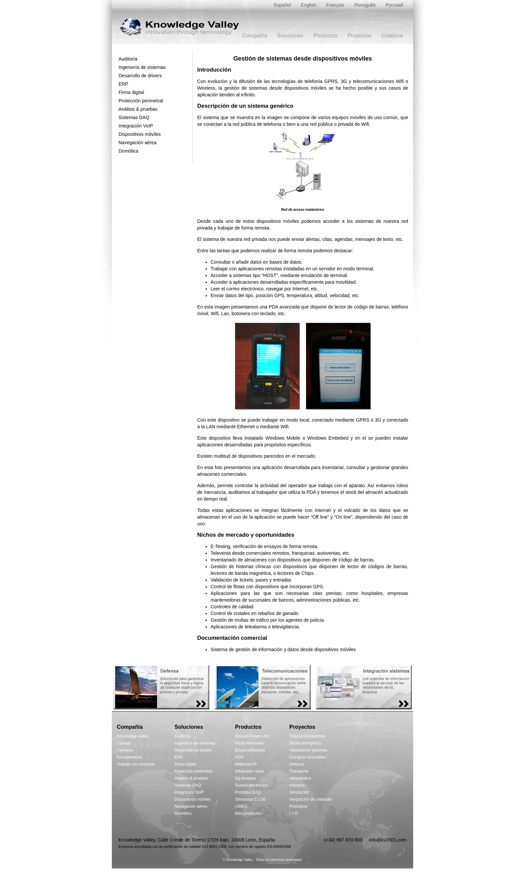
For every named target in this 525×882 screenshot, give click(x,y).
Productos (325, 35)
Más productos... (250, 813)
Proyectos (359, 35)
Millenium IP (246, 764)
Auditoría (128, 59)
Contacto (125, 750)
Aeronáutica (300, 778)
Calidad (124, 743)
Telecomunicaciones (307, 736)
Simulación (299, 792)
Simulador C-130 (250, 799)
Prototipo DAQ (248, 792)
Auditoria (182, 736)
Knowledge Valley (133, 736)
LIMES (241, 806)
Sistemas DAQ (134, 117)
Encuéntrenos (129, 757)
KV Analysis (245, 778)
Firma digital (131, 92)
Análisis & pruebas (138, 109)
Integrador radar (249, 771)
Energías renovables (307, 757)
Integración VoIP (136, 125)
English (308, 5)
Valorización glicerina (308, 750)
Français (335, 5)
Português (365, 5)
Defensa (296, 764)
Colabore (392, 35)
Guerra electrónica (251, 785)
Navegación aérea (138, 142)
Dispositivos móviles (140, 134)
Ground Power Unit (252, 736)
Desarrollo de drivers (140, 75)
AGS (239, 757)
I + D (293, 813)
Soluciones (290, 35)
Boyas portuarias (250, 750)
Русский (394, 5)
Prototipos (298, 806)
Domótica (128, 151)
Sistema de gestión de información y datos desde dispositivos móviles (283, 649)
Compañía (254, 35)
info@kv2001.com (387, 840)
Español (282, 5)
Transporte (299, 771)
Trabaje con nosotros (135, 764)
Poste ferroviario (249, 743)
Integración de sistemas (310, 799)
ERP (123, 84)
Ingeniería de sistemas (142, 67)
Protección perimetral (141, 100)
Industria (297, 785)
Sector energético (305, 743)
